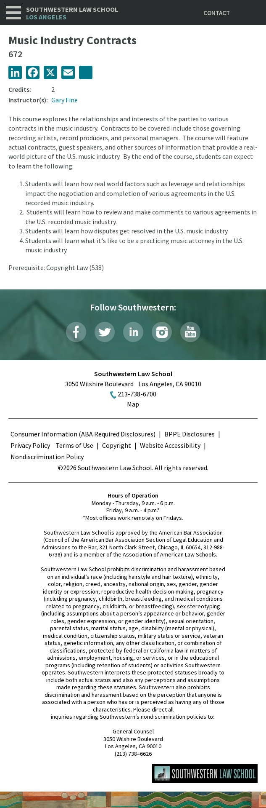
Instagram (162, 332)
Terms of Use (74, 445)
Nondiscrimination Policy (47, 456)
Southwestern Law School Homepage (204, 773)
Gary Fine (64, 100)
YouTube (190, 332)
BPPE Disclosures (189, 434)
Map (133, 404)
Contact (216, 13)
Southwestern (72, 13)
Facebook (76, 332)
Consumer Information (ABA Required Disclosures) (83, 434)
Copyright (116, 445)
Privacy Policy (30, 445)
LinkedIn (133, 332)
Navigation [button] (13, 12)
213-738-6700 (137, 394)
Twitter (105, 332)
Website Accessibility (170, 445)
